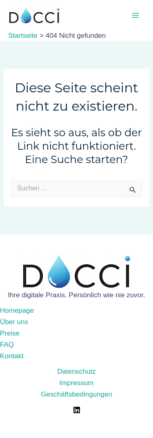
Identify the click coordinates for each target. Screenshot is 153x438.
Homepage (17, 310)
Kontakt (12, 356)
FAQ (7, 345)
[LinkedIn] (76, 410)
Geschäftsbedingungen (76, 394)
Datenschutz (76, 371)
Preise (10, 333)
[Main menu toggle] (135, 15)
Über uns (14, 322)
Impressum (76, 383)
